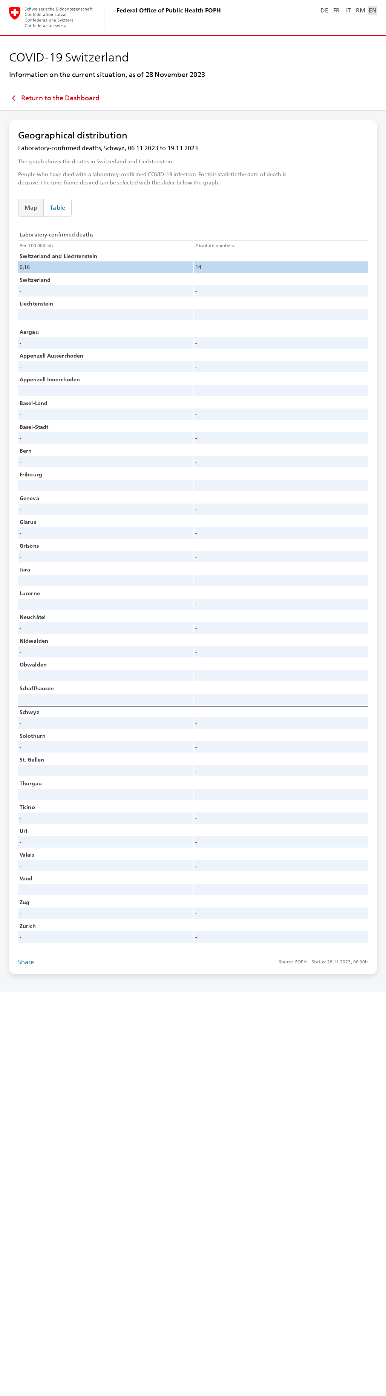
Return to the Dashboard (54, 98)
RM (360, 10)
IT (348, 10)
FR (336, 10)
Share (26, 962)
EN (372, 10)
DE (324, 10)
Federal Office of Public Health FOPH (168, 10)
